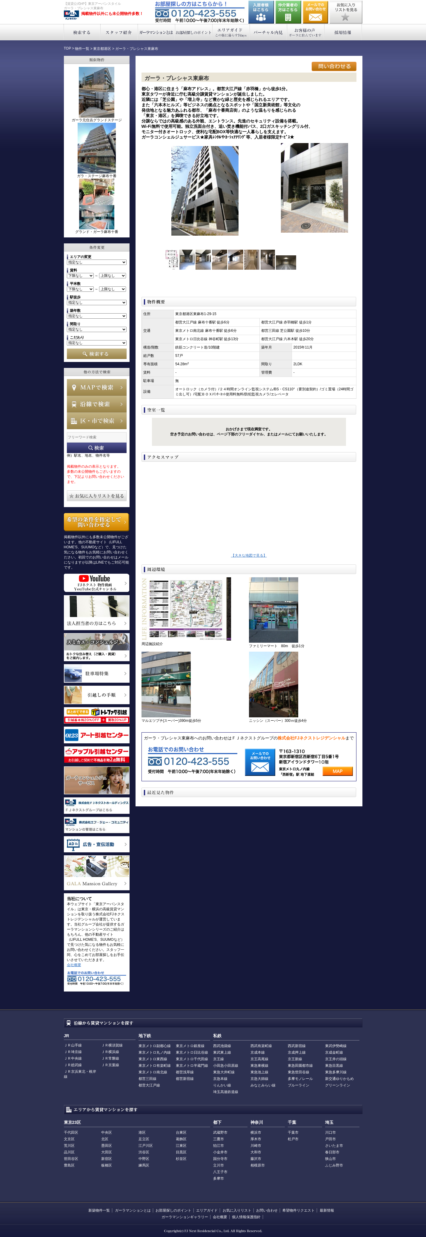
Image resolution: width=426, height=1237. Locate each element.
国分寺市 (220, 1159)
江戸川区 (146, 1146)
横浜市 (255, 1132)
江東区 (181, 1146)
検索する (82, 32)
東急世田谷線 (298, 1072)
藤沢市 (255, 1159)
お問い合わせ (315, 12)
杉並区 (181, 1159)
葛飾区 (181, 1139)
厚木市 (255, 1139)
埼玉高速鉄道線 (225, 1092)
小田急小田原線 (225, 1065)
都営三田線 (147, 1079)
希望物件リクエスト (298, 1210)
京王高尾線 (259, 1059)
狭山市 (330, 1159)
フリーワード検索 (97, 448)
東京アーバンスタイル (71, 15)
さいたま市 (334, 1146)
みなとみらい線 (263, 1085)
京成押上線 (297, 1052)
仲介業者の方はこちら (288, 12)
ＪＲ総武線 (73, 1065)
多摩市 (218, 1178)
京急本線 (220, 1079)
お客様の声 (306, 32)
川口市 (330, 1132)
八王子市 (220, 1172)
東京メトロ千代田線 (192, 1059)
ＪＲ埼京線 (73, 1052)
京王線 (218, 1059)
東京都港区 (102, 49)
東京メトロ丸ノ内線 (155, 1052)
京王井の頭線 (336, 1059)
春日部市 (332, 1152)
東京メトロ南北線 (153, 1072)
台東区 (181, 1132)
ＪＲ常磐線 (110, 1058)
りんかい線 (222, 1085)
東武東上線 (222, 1052)
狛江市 (218, 1146)
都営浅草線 (185, 1072)
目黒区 (181, 1152)
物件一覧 (82, 49)
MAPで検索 (97, 387)
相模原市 (257, 1165)
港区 (142, 1132)
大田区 (106, 1152)
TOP (67, 48)
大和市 (255, 1152)
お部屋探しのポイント (194, 32)
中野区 (144, 1159)
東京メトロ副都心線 (155, 1046)
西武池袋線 (222, 1046)
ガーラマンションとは (156, 32)
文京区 (69, 1139)
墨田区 (106, 1146)
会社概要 (74, 965)
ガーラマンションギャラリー (185, 1217)
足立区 (144, 1139)
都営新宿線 (185, 1079)
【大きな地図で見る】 (249, 555)
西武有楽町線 (261, 1046)
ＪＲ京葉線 (110, 1065)
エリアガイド (231, 32)
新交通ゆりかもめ (339, 1079)
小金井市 (220, 1152)
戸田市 (330, 1139)
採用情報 (343, 32)
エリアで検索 (97, 420)
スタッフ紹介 (119, 32)
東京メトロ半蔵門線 (192, 1065)
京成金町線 (334, 1052)
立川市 (218, 1165)
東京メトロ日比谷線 (192, 1052)
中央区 (106, 1132)
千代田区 (71, 1132)
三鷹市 (218, 1139)
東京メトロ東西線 (153, 1059)
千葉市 (293, 1132)
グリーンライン (337, 1085)
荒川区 (69, 1146)
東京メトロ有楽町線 (155, 1065)
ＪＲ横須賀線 (112, 1045)
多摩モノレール (300, 1079)
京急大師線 (259, 1079)
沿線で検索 (97, 404)
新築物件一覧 (99, 1210)
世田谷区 (71, 1159)
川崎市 (255, 1146)
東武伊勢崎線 (336, 1046)
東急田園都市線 (300, 1065)
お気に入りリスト (237, 1210)
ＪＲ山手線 (73, 1045)
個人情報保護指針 (246, 1217)
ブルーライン (298, 1085)
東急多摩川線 (336, 1072)
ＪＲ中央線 (73, 1058)
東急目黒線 (334, 1065)
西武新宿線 (297, 1046)
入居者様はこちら (261, 12)
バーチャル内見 (268, 32)
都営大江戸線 (149, 1085)
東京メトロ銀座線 (190, 1046)
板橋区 (106, 1165)
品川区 (69, 1152)
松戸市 (293, 1139)
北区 (104, 1139)
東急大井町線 (224, 1072)
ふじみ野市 (334, 1165)
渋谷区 (144, 1152)
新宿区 (106, 1159)
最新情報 (327, 1210)
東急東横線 (259, 1065)
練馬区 (144, 1165)
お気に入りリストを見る (346, 12)
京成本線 (257, 1052)
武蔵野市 (220, 1132)
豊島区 (69, 1165)
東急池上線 (259, 1072)
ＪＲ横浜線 (110, 1052)
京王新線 (295, 1059)
